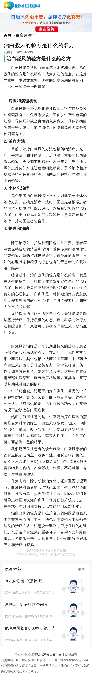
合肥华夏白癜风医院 (51, 654)
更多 (81, 569)
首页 (7, 35)
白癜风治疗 (25, 35)
